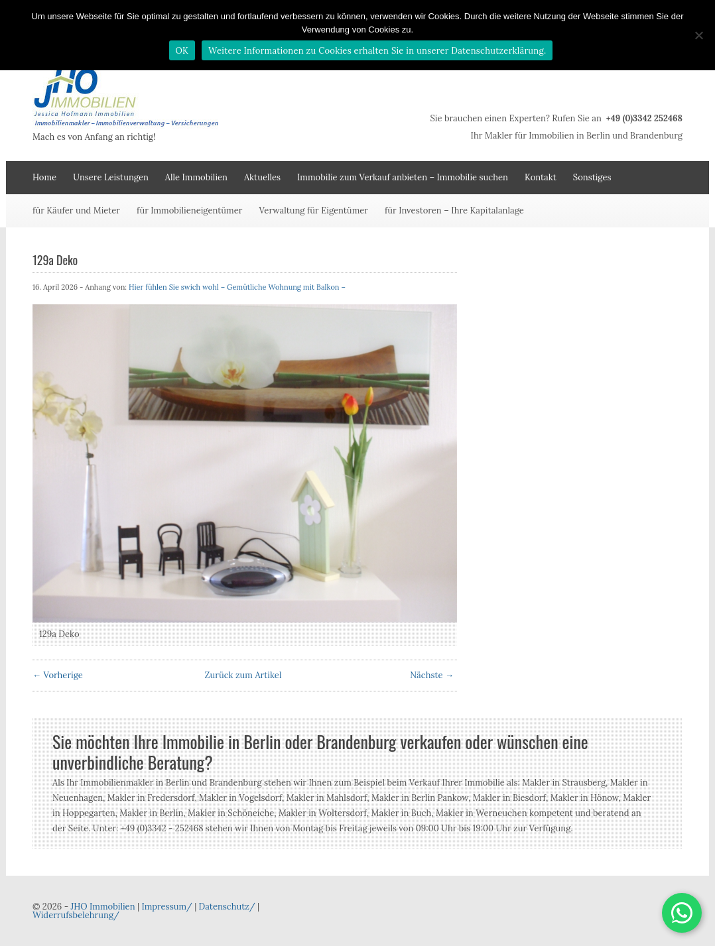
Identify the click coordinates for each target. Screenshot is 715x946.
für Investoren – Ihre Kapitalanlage (454, 210)
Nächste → (432, 675)
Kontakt (540, 177)
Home (44, 177)
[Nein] (698, 35)
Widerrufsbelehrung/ (75, 915)
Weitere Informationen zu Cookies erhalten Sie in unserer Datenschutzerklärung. (377, 50)
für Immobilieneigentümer (189, 210)
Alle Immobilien (196, 177)
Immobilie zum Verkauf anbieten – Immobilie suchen (402, 177)
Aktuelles (262, 177)
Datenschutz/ (227, 906)
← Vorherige (57, 675)
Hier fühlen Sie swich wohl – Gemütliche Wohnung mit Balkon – (237, 287)
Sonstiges (592, 177)
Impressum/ (166, 906)
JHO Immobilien (102, 906)
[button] (682, 913)
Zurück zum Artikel (243, 675)
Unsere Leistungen (111, 177)
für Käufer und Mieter (76, 210)
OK (182, 50)
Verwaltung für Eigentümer (313, 210)
